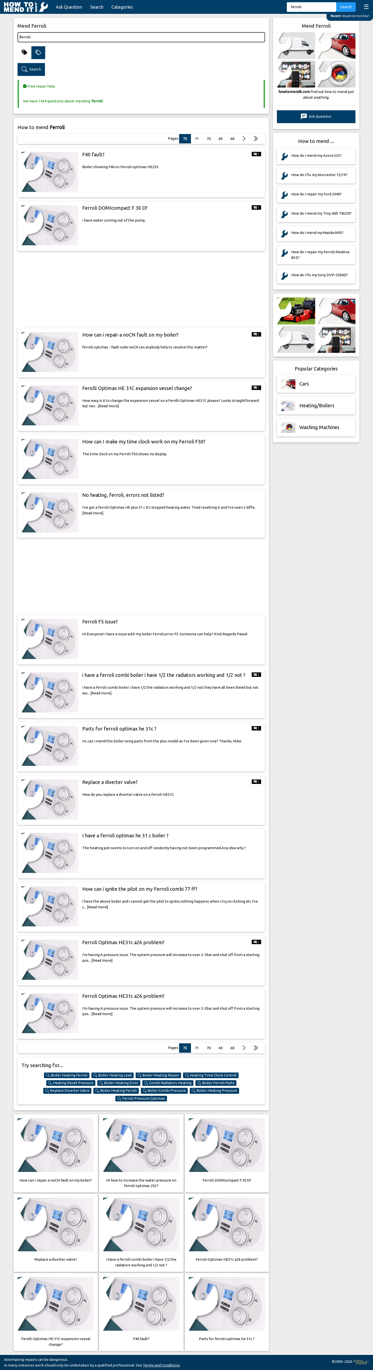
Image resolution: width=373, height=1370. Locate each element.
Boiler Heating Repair (158, 1075)
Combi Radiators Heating (167, 1083)
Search (97, 6)
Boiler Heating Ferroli (66, 1075)
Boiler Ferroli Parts (215, 1083)
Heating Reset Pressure (70, 1083)
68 (232, 139)
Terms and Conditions (161, 1365)
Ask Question (69, 6)
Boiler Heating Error (118, 1083)
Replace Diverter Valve (67, 1090)
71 (197, 139)
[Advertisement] (141, 289)
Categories (122, 6)
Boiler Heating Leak (112, 1075)
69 (221, 139)
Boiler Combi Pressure (164, 1090)
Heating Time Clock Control (211, 1075)
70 (209, 139)
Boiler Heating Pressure (214, 1090)
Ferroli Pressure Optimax (141, 1098)
